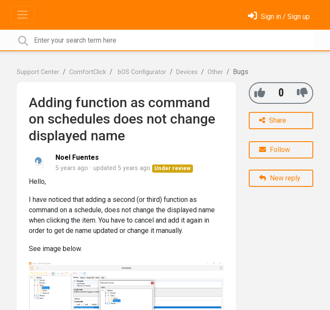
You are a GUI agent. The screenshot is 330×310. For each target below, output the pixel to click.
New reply (279, 178)
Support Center (38, 72)
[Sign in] (278, 16)
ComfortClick (87, 72)
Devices (187, 72)
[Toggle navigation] (22, 14)
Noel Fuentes (77, 157)
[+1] (259, 93)
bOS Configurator (141, 72)
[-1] (302, 93)
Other (215, 72)
